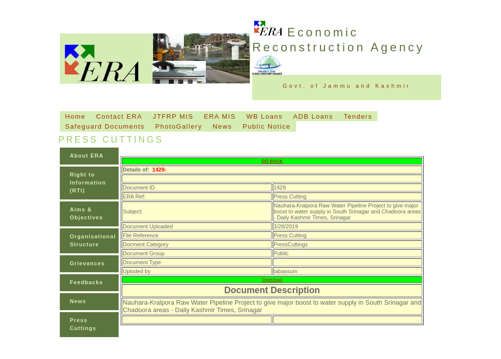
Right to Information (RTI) (88, 182)
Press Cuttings (83, 324)
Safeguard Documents (105, 126)
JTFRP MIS (173, 116)
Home (75, 116)
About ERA (87, 156)
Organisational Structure (93, 240)
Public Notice (267, 126)
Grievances (87, 263)
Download (272, 279)
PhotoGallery (178, 126)
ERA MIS (220, 116)
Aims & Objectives (86, 213)
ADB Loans (313, 116)
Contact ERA (119, 116)
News (222, 126)
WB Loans (264, 116)
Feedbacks (86, 282)
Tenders (357, 116)
